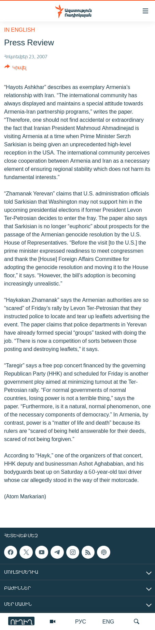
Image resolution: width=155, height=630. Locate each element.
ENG (108, 621)
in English (19, 29)
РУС (80, 621)
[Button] (15, 68)
